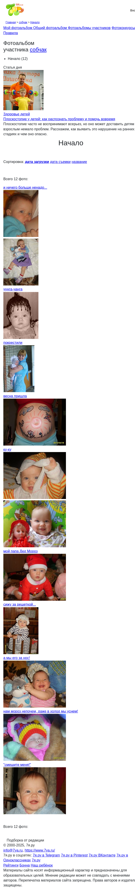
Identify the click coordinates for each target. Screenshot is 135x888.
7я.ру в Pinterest (74, 855)
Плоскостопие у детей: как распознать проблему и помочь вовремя (59, 119)
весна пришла (15, 396)
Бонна (24, 865)
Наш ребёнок (42, 865)
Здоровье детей (16, 114)
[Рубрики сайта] (4, 10)
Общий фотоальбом (50, 28)
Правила (10, 33)
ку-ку (7, 449)
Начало (35, 22)
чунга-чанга (12, 289)
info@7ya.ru (13, 850)
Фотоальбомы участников (89, 28)
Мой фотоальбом (18, 28)
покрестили (12, 343)
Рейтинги (11, 865)
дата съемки (60, 162)
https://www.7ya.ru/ (40, 850)
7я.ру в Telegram (46, 855)
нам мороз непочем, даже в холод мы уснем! (40, 711)
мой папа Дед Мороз (20, 551)
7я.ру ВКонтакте (102, 855)
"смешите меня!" (17, 765)
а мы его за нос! (16, 658)
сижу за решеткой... (19, 604)
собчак (23, 22)
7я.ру (36, 860)
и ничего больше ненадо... (25, 187)
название (79, 162)
